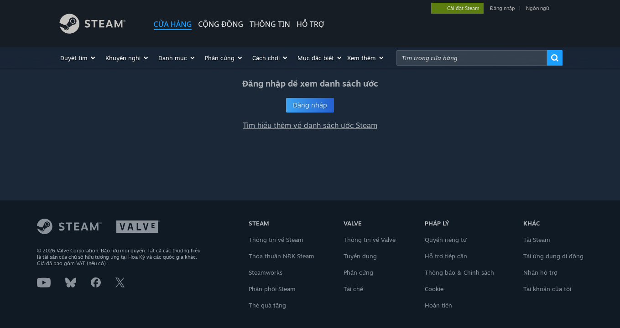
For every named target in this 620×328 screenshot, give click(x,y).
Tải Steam (536, 239)
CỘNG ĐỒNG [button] (220, 24)
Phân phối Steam (272, 288)
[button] (78, 57)
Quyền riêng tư (446, 239)
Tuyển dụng (360, 256)
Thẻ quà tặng (267, 305)
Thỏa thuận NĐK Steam (281, 256)
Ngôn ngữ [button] (537, 8)
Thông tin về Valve (370, 239)
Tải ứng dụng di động (553, 256)
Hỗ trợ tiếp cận (446, 256)
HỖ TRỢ (310, 24)
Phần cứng (358, 272)
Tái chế (353, 288)
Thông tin (270, 24)
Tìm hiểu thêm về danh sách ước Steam (310, 125)
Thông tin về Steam (276, 239)
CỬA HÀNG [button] (173, 24)
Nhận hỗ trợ (540, 272)
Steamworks (265, 272)
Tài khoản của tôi (547, 288)
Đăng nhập (502, 8)
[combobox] (471, 58)
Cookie (434, 288)
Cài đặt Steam (463, 8)
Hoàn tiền (438, 305)
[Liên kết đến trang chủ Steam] (99, 25)
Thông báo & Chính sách (459, 272)
